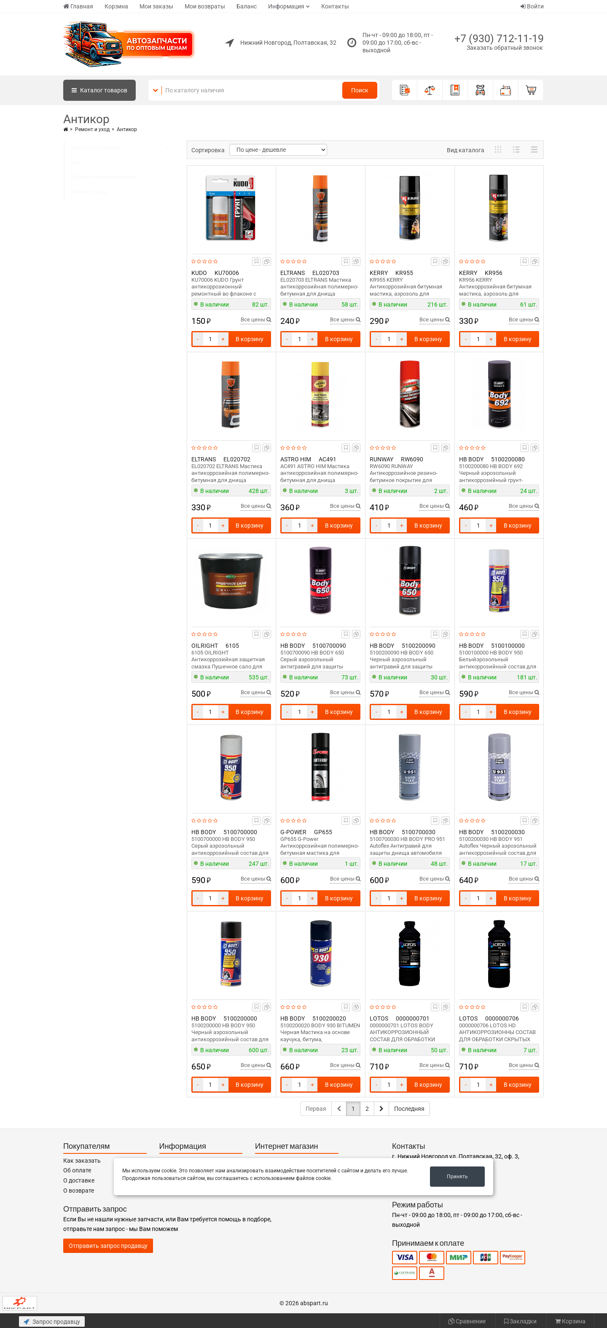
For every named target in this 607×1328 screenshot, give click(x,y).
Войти (532, 6)
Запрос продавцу (52, 1321)
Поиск (359, 90)
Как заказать (82, 1160)
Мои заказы (156, 6)
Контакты (335, 6)
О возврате (78, 1190)
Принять (457, 1177)
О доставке (78, 1180)
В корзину (249, 339)
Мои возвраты (205, 6)
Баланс (246, 6)
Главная (78, 6)
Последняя (409, 1108)
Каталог (99, 90)
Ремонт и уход (92, 129)
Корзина (116, 6)
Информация (286, 6)
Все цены (256, 319)
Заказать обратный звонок (505, 47)
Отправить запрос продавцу (108, 1245)
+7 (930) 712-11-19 (499, 38)
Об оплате (77, 1170)
